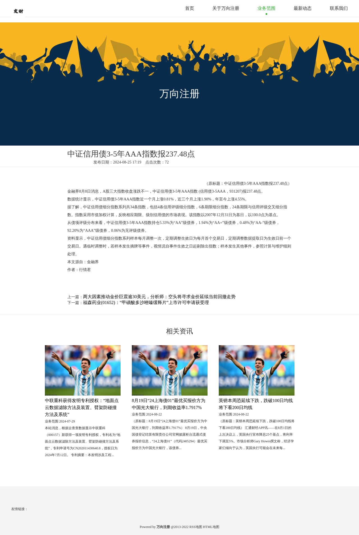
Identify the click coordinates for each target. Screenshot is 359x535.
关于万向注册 (225, 8)
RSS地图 (195, 527)
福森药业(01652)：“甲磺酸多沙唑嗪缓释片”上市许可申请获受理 (146, 302)
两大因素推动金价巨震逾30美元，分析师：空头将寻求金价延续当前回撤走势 (159, 296)
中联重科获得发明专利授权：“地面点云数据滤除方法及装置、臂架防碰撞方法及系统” (82, 407)
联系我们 (339, 8)
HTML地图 (211, 527)
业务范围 (266, 8)
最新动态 (303, 8)
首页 (189, 8)
